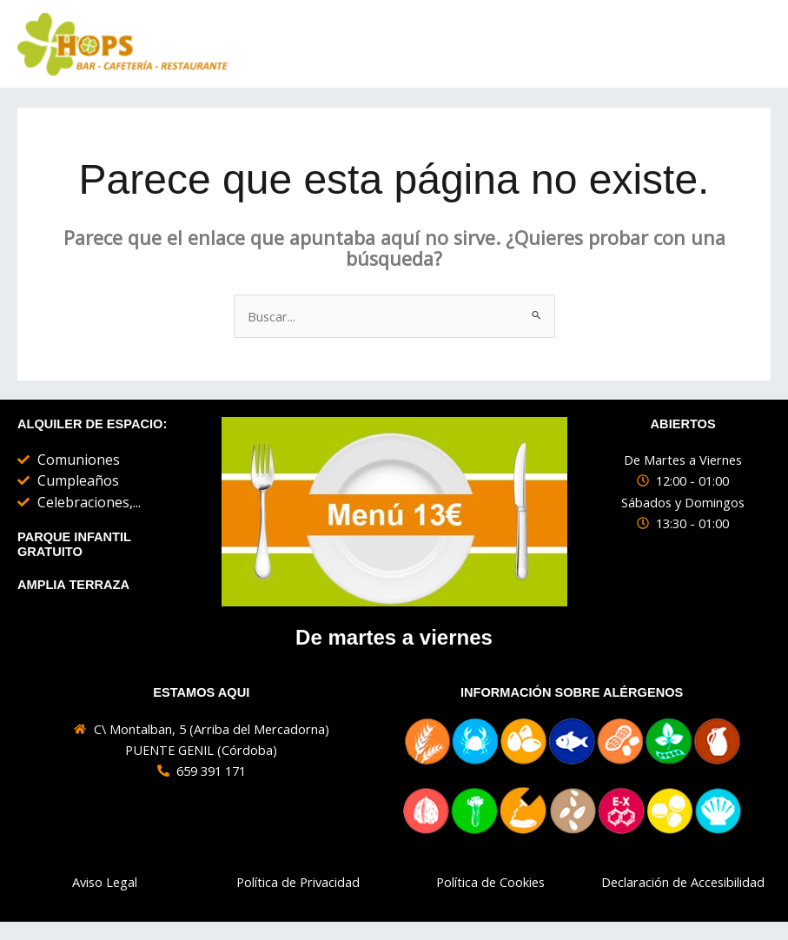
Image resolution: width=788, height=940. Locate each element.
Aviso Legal (104, 882)
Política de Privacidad (298, 882)
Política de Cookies (490, 882)
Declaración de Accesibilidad (683, 882)
